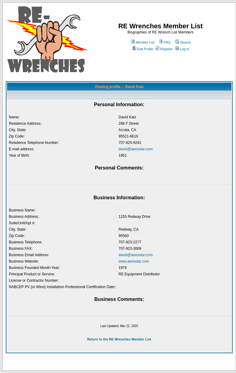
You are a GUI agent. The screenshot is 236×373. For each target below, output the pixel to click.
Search (183, 42)
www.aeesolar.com (133, 261)
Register (164, 49)
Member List (142, 42)
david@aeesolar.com (135, 149)
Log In (182, 49)
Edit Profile (142, 49)
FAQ (165, 42)
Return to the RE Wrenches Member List (119, 339)
